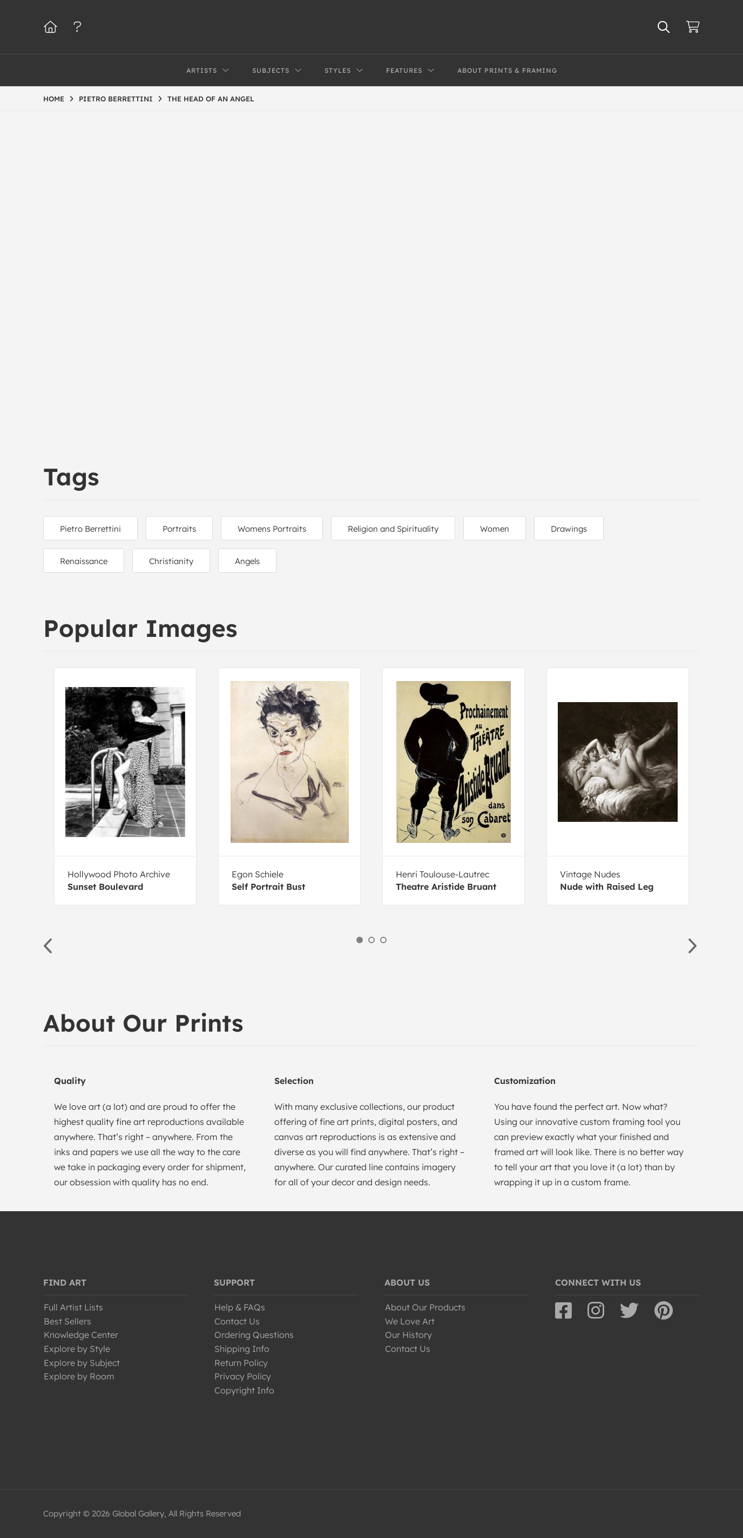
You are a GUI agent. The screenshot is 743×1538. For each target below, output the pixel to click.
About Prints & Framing (507, 70)
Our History (408, 1334)
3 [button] (383, 940)
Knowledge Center (81, 1334)
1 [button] (359, 940)
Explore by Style (77, 1348)
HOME (53, 98)
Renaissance (83, 561)
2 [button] (371, 940)
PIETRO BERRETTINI (116, 98)
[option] (125, 786)
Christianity (171, 561)
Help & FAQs (239, 1307)
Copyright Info (244, 1390)
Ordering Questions (254, 1334)
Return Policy (241, 1362)
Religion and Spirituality (393, 529)
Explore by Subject (82, 1362)
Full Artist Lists (73, 1307)
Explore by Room (79, 1376)
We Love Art (410, 1321)
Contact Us (237, 1321)
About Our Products (425, 1307)
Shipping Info (241, 1348)
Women (494, 529)
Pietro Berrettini (90, 529)
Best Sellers (67, 1321)
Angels (247, 561)
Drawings (569, 529)
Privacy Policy (242, 1376)
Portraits (179, 529)
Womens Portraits (272, 529)
